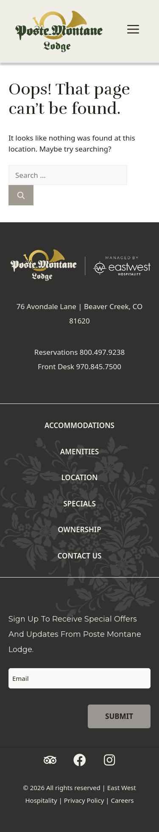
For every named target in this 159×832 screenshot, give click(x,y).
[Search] (20, 195)
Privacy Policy (84, 800)
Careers (122, 800)
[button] (50, 760)
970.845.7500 (98, 366)
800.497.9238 (102, 352)
